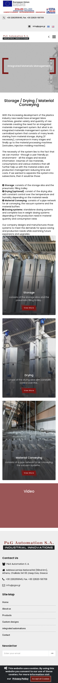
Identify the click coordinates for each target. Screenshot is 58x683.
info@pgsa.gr (13, 585)
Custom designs (10, 622)
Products (7, 615)
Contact (6, 635)
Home (5, 602)
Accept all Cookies (40, 679)
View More (29, 308)
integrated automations (14, 628)
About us (6, 609)
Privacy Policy (20, 678)
